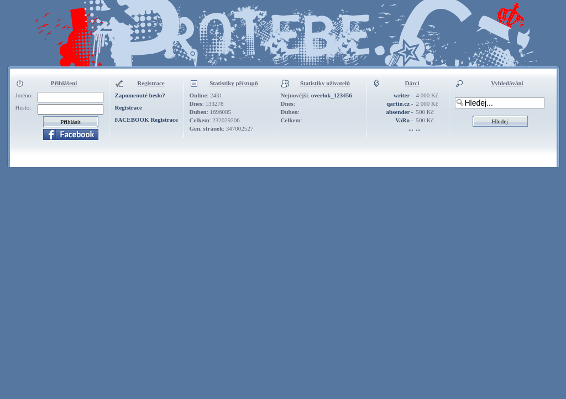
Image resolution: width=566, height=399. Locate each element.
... (410, 128)
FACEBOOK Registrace (146, 119)
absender (398, 111)
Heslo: (23, 107)
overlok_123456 (331, 95)
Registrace (128, 107)
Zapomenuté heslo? (140, 95)
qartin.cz (398, 103)
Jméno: (24, 95)
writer (402, 95)
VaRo (402, 120)
